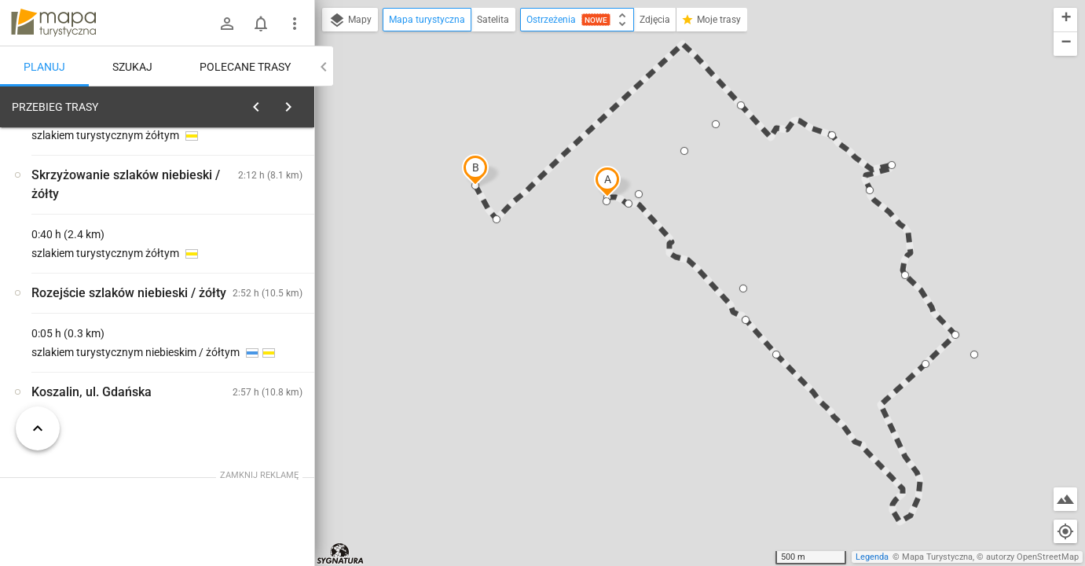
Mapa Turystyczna (937, 557)
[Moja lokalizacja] (1065, 531)
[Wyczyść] (300, 103)
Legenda (872, 557)
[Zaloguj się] (227, 23)
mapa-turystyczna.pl (53, 23)
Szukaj (132, 67)
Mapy (350, 20)
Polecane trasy (245, 67)
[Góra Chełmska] (94, 328)
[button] (607, 181)
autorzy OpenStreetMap (1032, 557)
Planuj (44, 67)
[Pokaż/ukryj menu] (294, 23)
